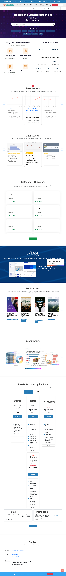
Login (60, 5)
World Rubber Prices (16, 31)
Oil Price (24, 31)
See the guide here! (53, 263)
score (53, 31)
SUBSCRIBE (49, 574)
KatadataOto (48, 1)
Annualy (37, 392)
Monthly (29, 392)
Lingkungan (51, 319)
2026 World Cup (27, 33)
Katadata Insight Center (40, 1)
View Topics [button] (19, 4)
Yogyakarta (35, 33)
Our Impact (41, 5)
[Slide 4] (36, 279)
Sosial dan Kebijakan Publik (39, 321)
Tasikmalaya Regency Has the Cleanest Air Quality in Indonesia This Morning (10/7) (32, 159)
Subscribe (55, 5)
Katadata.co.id (20, 1)
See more (33, 239)
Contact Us (55, 515)
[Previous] (59, 8)
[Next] (61, 8)
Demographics (48, 153)
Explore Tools (42, 273)
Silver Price (42, 31)
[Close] (63, 260)
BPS (47, 31)
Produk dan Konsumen (12, 319)
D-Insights (33, 1)
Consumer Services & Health (14, 153)
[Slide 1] (30, 279)
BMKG (41, 33)
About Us (36, 5)
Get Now (17, 416)
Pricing (31, 4)
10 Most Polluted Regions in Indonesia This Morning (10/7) (13, 158)
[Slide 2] (32, 279)
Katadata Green (27, 1)
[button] (58, 1)
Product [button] (26, 4)
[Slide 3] (34, 279)
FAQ (47, 4)
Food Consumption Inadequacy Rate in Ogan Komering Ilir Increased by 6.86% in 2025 (50, 160)
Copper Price (31, 31)
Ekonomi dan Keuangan (24, 320)
